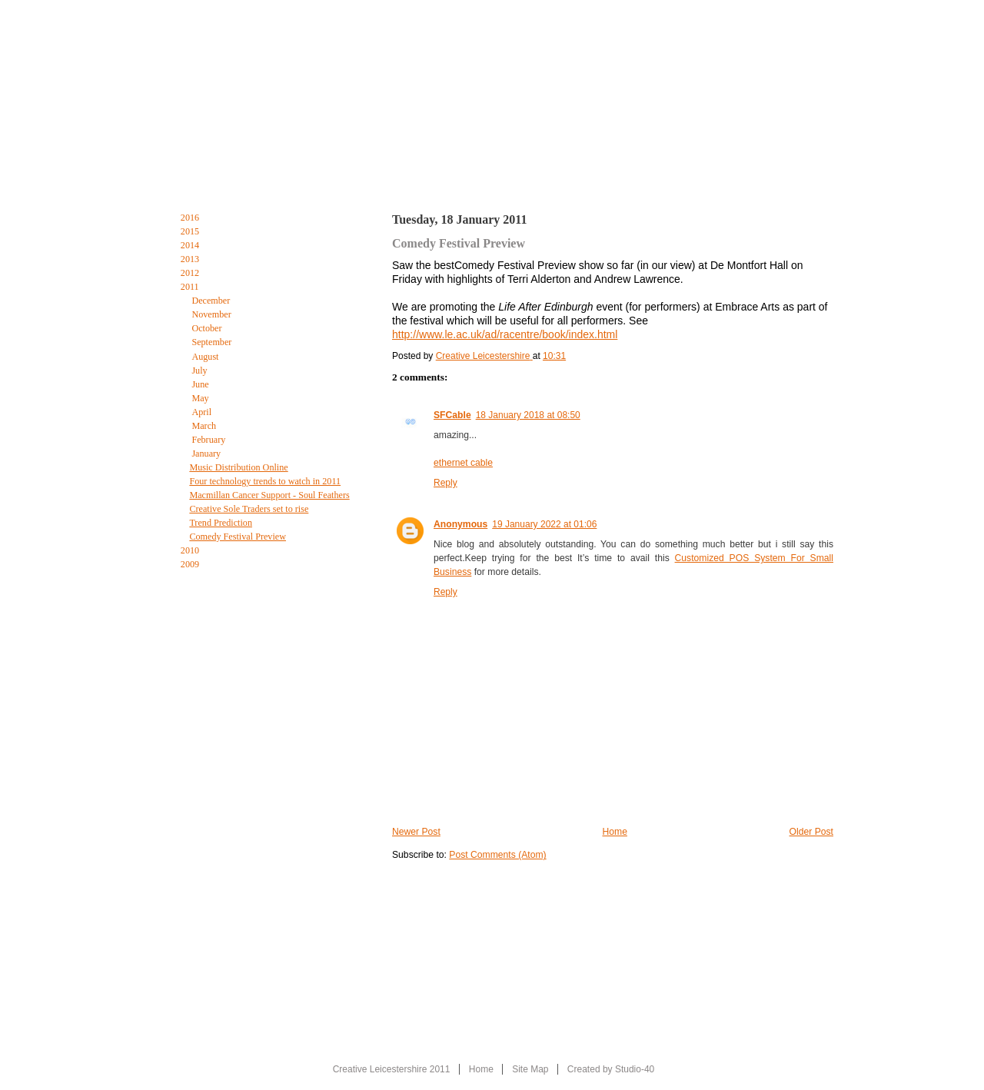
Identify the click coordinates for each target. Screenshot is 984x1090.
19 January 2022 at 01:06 (544, 524)
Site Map (530, 1069)
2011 (191, 286)
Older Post (811, 831)
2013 (191, 259)
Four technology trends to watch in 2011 (265, 481)
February (209, 439)
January (207, 453)
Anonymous (460, 524)
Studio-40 (634, 1069)
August (206, 356)
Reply (445, 482)
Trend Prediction (220, 522)
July (200, 370)
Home (184, 175)
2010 (191, 550)
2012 (191, 273)
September (212, 342)
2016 (191, 217)
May (201, 398)
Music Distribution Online (238, 467)
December (211, 300)
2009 (191, 564)
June (201, 384)
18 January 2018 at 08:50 (528, 415)
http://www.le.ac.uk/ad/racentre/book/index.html (504, 334)
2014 (191, 245)
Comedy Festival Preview (237, 536)
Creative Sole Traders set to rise (248, 508)
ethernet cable (463, 462)
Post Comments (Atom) (497, 854)
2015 (191, 231)
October (207, 328)
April (202, 412)
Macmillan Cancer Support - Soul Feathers (269, 495)
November (212, 314)
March (204, 425)
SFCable (452, 415)
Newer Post (416, 831)
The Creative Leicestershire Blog (506, 179)
